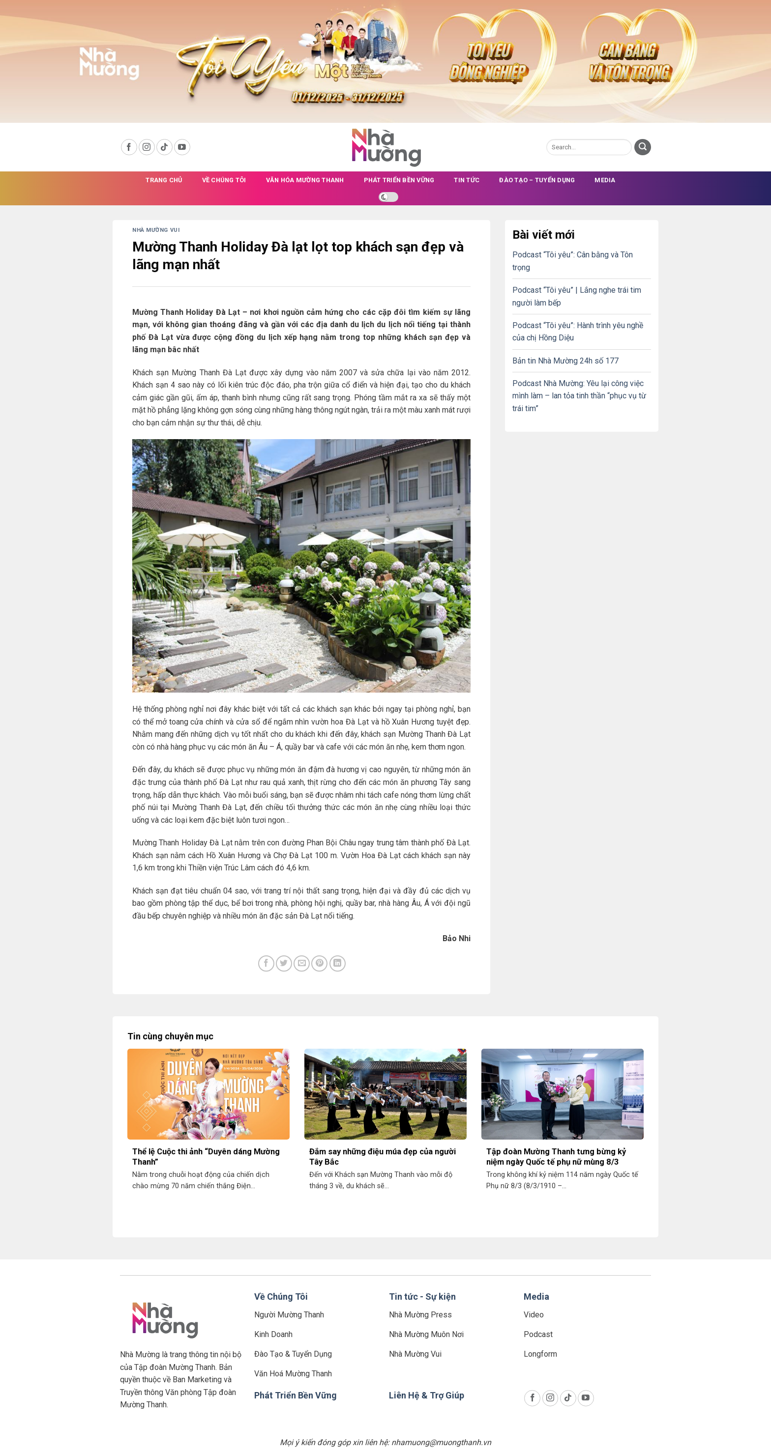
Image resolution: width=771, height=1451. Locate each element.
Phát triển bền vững (399, 180)
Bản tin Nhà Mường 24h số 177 (565, 360)
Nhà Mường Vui (155, 230)
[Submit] (642, 147)
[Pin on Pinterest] (319, 963)
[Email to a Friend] (302, 963)
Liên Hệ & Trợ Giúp (426, 1395)
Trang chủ (164, 180)
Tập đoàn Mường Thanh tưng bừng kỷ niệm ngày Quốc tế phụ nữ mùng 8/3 (556, 1157)
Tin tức (466, 180)
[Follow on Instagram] (147, 147)
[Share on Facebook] (266, 963)
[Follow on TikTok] (164, 147)
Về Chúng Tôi (281, 1296)
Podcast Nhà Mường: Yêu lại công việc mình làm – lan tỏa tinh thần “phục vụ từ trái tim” (579, 396)
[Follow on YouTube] (182, 147)
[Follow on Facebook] (129, 147)
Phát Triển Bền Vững (295, 1395)
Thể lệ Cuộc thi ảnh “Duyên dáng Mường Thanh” (206, 1157)
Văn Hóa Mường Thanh (305, 180)
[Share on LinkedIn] (337, 963)
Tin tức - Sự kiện (422, 1296)
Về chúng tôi (224, 180)
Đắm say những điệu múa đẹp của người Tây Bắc (382, 1157)
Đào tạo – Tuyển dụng (537, 180)
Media (604, 180)
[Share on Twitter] (284, 963)
